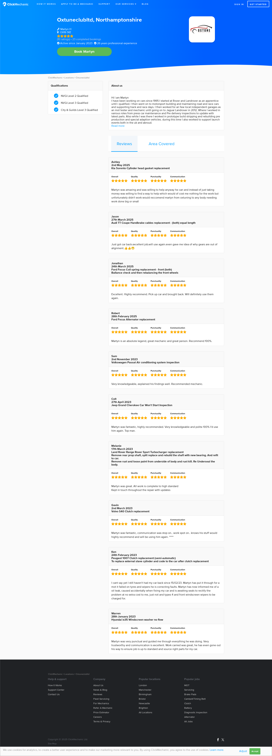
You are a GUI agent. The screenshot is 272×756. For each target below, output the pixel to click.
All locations (145, 712)
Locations (69, 77)
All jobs (188, 721)
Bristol (142, 699)
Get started (258, 4)
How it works (55, 685)
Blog (145, 4)
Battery (188, 708)
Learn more (216, 749)
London (143, 685)
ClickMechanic (55, 77)
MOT (186, 685)
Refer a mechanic (102, 708)
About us (98, 685)
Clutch (187, 703)
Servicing (189, 690)
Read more (118, 125)
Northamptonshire (119, 20)
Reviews (124, 143)
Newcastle (144, 703)
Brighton (143, 708)
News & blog (100, 690)
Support (104, 4)
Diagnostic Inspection (195, 712)
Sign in (239, 4)
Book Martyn (84, 51)
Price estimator (101, 712)
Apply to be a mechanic (77, 4)
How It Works (46, 4)
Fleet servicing (101, 699)
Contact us (54, 694)
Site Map (52, 743)
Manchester (145, 690)
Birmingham (145, 694)
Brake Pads (190, 694)
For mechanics (101, 703)
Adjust (243, 751)
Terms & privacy (101, 721)
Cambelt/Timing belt (195, 699)
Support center (56, 690)
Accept (255, 751)
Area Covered (162, 143)
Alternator (189, 717)
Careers (97, 717)
